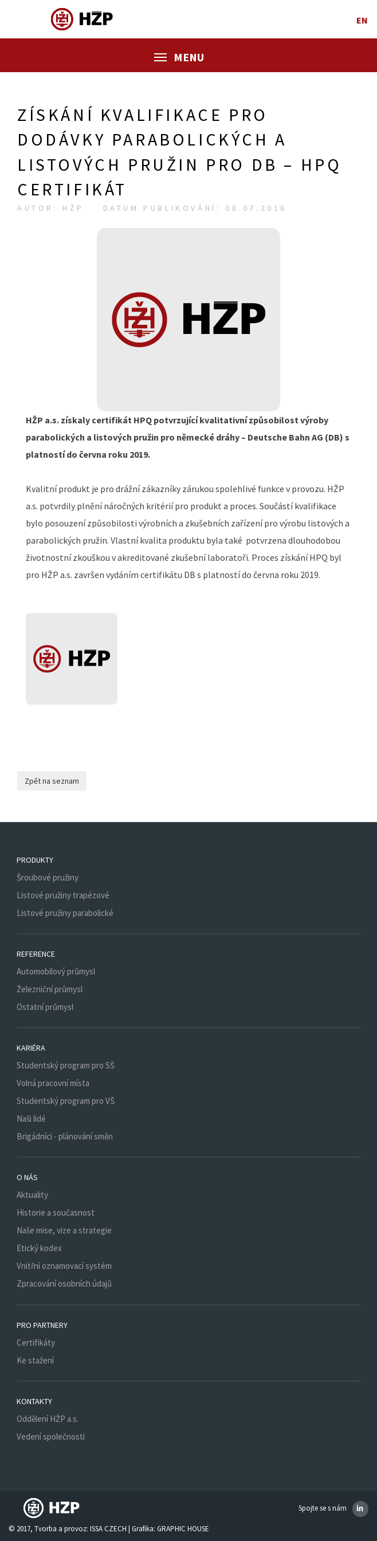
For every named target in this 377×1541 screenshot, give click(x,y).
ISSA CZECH (108, 1529)
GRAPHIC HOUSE (183, 1529)
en (362, 20)
